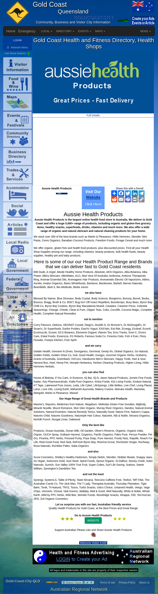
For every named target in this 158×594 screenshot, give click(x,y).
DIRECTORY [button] (65, 31)
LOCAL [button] (46, 31)
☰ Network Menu (17, 47)
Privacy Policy (127, 582)
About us (144, 582)
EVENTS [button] (84, 31)
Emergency (26, 31)
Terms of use (107, 582)
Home (10, 31)
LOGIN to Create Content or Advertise (17, 336)
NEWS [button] (145, 31)
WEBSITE (93, 520)
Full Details (93, 115)
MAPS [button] (100, 31)
